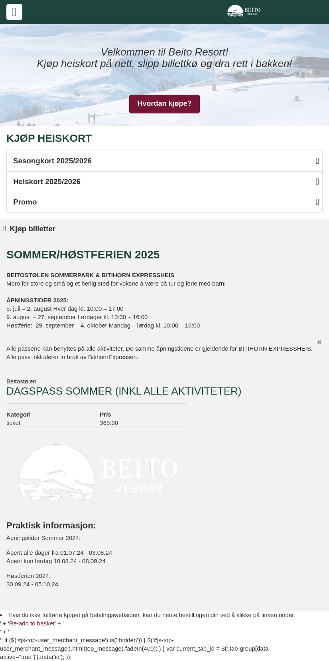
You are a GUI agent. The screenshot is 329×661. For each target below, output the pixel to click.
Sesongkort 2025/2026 (166, 161)
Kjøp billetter (29, 228)
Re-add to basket (32, 623)
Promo (166, 202)
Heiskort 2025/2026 (166, 181)
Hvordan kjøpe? (164, 103)
